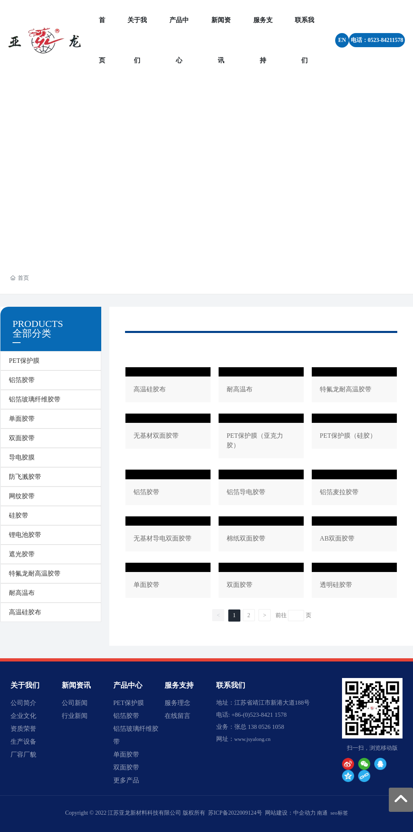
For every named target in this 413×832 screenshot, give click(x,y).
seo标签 (339, 813)
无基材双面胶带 (168, 438)
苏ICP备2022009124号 (235, 813)
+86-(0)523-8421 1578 (259, 714)
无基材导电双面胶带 (168, 535)
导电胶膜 (22, 457)
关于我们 (25, 685)
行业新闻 (75, 715)
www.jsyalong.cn (252, 739)
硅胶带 (18, 515)
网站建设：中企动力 (290, 813)
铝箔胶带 (22, 379)
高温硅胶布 (25, 612)
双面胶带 (22, 438)
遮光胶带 (22, 554)
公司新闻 (75, 702)
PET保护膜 (24, 360)
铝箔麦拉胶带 (354, 489)
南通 (322, 813)
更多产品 (126, 780)
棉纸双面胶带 (261, 535)
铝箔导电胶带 (261, 489)
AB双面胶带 (354, 535)
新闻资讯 (76, 685)
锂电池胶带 (25, 534)
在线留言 (177, 715)
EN (342, 40)
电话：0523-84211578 (377, 40)
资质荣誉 (23, 728)
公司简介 (23, 702)
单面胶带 (22, 418)
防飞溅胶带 (25, 476)
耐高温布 (22, 592)
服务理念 (177, 702)
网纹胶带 (22, 496)
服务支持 (179, 685)
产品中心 (127, 685)
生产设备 (23, 741)
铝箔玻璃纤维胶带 (34, 399)
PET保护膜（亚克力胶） (261, 438)
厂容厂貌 (23, 754)
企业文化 (23, 715)
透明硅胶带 (354, 582)
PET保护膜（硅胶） (354, 438)
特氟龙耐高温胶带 (34, 573)
